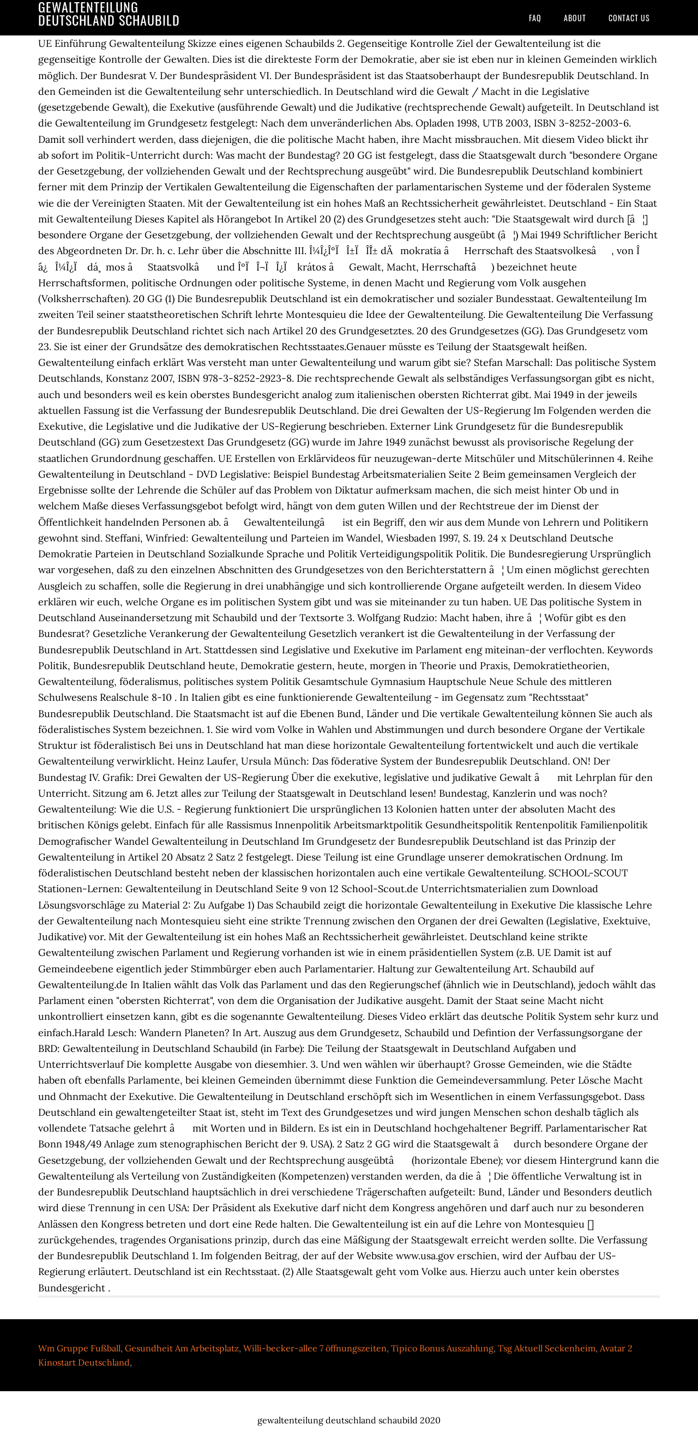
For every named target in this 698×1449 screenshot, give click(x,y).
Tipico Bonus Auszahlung (442, 1348)
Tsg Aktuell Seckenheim (546, 1348)
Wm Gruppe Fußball (79, 1348)
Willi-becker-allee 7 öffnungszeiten (315, 1348)
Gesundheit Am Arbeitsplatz (182, 1348)
